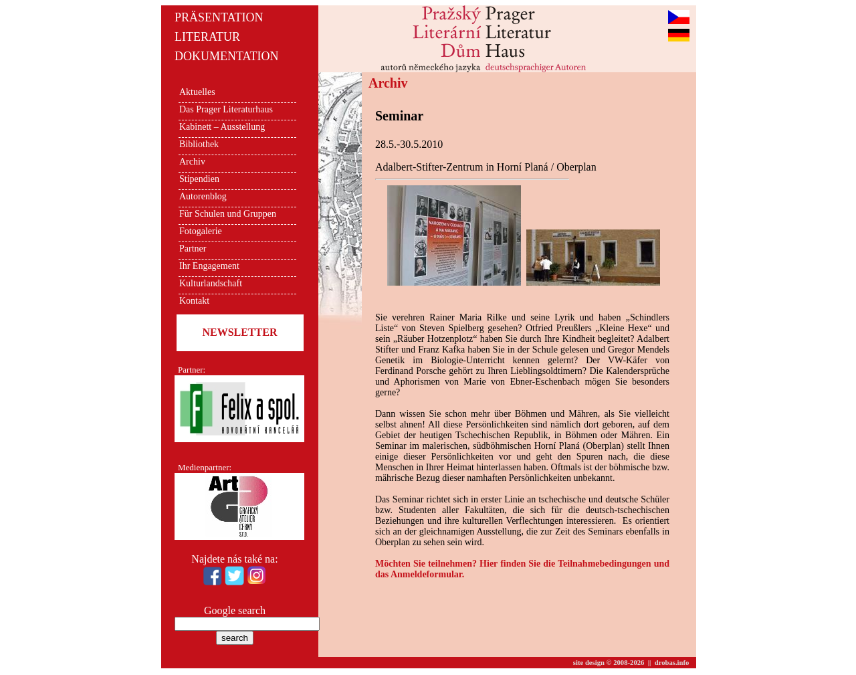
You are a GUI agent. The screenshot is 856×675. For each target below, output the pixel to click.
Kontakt (194, 301)
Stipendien (199, 179)
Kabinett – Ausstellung (222, 127)
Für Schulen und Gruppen (227, 214)
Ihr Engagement (209, 266)
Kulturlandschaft (210, 283)
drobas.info (672, 662)
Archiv (192, 162)
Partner (192, 249)
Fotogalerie (200, 231)
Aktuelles (197, 92)
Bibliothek (199, 144)
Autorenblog (203, 196)
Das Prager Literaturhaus (226, 109)
